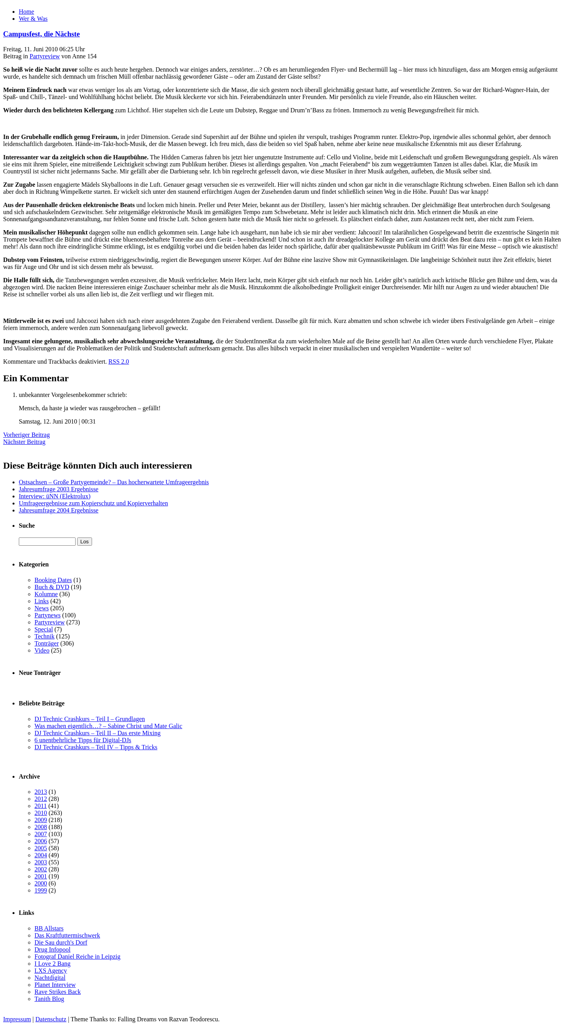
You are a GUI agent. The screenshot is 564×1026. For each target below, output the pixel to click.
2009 (40, 820)
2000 (40, 883)
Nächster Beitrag (24, 441)
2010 (40, 813)
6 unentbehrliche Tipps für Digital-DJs (82, 740)
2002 (40, 869)
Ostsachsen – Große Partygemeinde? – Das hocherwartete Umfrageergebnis (114, 482)
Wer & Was (33, 18)
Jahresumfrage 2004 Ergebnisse (58, 510)
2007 (40, 834)
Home (26, 11)
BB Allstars (48, 928)
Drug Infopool (52, 949)
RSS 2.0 (118, 361)
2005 (40, 848)
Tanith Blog (49, 998)
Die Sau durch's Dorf (60, 942)
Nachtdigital (49, 977)
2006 (40, 841)
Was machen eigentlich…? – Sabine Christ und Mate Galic (108, 726)
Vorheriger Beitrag (26, 434)
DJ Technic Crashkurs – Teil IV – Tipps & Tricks (95, 747)
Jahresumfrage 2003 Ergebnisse (58, 489)
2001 (40, 876)
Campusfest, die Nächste (41, 34)
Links (41, 601)
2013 (40, 791)
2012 (40, 798)
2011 (40, 805)
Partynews (47, 615)
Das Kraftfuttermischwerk (67, 935)
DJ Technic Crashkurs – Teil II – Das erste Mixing (97, 733)
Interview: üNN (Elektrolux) (54, 496)
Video (41, 650)
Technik (44, 636)
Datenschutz (50, 1019)
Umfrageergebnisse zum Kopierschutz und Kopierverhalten (93, 503)
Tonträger (46, 643)
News (41, 608)
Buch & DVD (51, 587)
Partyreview (45, 56)
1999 (40, 890)
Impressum (17, 1019)
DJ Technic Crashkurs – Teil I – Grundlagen (89, 719)
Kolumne (46, 594)
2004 (40, 855)
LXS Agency (50, 970)
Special (43, 629)
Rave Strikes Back (57, 991)
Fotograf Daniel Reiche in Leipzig (77, 956)
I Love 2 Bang (52, 963)
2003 (40, 862)
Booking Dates (53, 580)
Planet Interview (55, 984)
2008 (40, 827)
